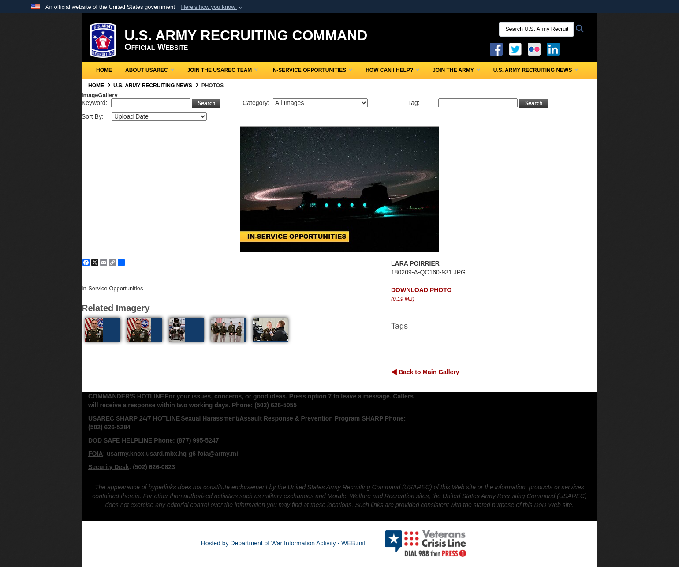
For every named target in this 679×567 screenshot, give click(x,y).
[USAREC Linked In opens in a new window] (555, 48)
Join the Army (456, 70)
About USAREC (149, 70)
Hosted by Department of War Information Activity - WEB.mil (283, 543)
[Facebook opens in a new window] (496, 48)
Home (104, 70)
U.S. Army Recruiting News (535, 70)
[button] (213, 7)
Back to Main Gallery (428, 371)
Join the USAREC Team (222, 70)
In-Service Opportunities (311, 70)
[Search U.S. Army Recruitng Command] (536, 29)
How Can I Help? (392, 70)
